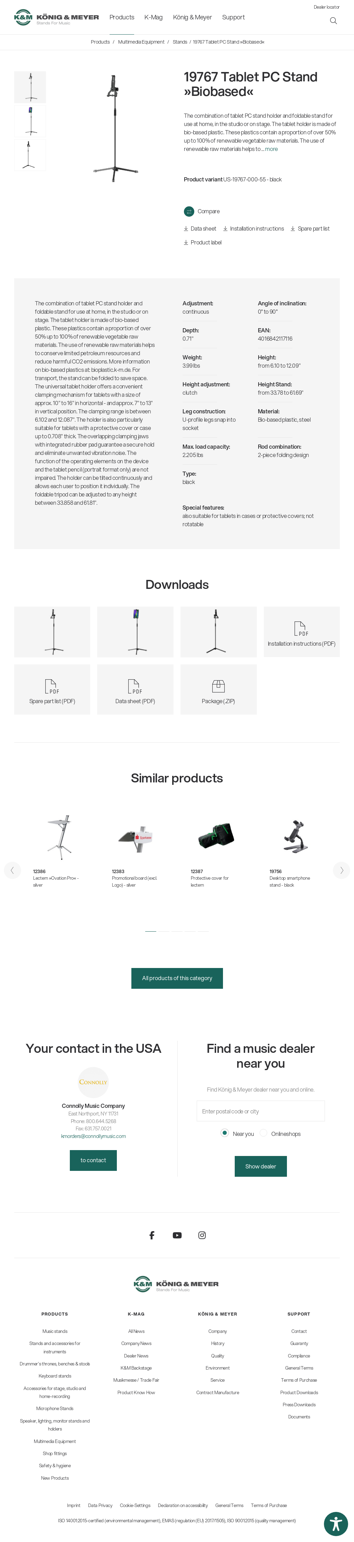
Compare (209, 211)
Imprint (74, 1505)
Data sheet (200, 228)
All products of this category (177, 978)
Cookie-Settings (135, 1505)
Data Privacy (100, 1505)
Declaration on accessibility (182, 1505)
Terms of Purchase (269, 1505)
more (271, 149)
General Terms (229, 1505)
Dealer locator (327, 7)
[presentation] (12, 870)
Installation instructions (253, 228)
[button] (150, 932)
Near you (237, 1134)
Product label (203, 242)
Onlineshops (280, 1134)
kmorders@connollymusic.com (93, 1136)
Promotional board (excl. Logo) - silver (134, 881)
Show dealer (260, 1166)
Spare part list (310, 228)
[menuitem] (122, 17)
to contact (93, 1160)
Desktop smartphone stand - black (290, 881)
